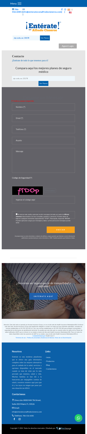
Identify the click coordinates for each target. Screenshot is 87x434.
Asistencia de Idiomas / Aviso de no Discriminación (56, 337)
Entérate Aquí (43, 296)
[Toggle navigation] (19, 3)
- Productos (49, 361)
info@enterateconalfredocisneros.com (42, 12)
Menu (13, 3)
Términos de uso (21, 337)
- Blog (47, 365)
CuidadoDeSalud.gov (39, 336)
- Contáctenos (51, 369)
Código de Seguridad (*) (22, 178)
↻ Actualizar (50, 191)
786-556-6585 (16, 10)
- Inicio (47, 357)
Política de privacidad (33, 337)
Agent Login (68, 46)
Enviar (60, 230)
